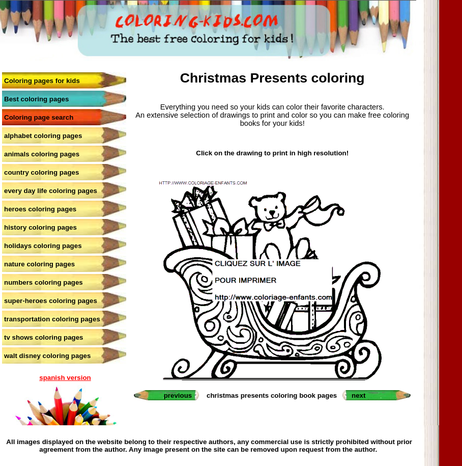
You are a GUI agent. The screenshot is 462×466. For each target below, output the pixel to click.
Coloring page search (38, 117)
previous (178, 395)
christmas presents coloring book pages (272, 395)
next (358, 395)
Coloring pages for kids (42, 81)
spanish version (65, 377)
